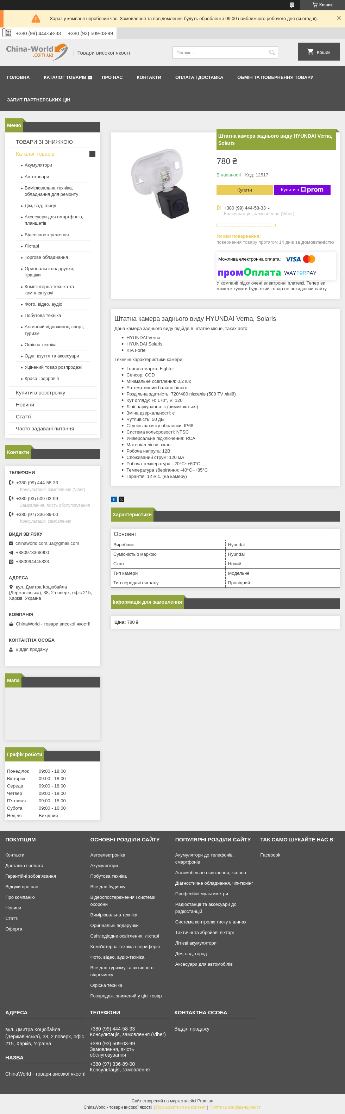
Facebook (270, 855)
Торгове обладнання (46, 257)
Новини (25, 404)
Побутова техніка (43, 315)
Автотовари (37, 176)
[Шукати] (272, 52)
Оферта (13, 929)
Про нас (112, 77)
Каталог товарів (65, 77)
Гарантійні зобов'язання (30, 876)
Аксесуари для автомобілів (204, 964)
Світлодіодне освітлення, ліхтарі (124, 936)
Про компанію (20, 897)
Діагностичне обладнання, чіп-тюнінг (214, 883)
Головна (18, 77)
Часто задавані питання (45, 428)
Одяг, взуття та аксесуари (52, 356)
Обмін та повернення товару (275, 77)
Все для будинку (107, 886)
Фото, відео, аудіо (43, 304)
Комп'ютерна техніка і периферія (125, 946)
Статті (23, 416)
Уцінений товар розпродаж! (53, 367)
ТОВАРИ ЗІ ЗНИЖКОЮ (44, 142)
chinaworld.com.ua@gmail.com (47, 543)
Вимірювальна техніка (113, 914)
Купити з (302, 190)
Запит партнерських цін (38, 99)
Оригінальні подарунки (114, 925)
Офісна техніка (41, 344)
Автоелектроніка (107, 855)
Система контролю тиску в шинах (210, 922)
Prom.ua (205, 1101)
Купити (244, 190)
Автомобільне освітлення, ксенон (210, 872)
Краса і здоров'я (42, 378)
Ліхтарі (32, 246)
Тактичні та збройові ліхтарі (204, 932)
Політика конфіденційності (235, 1107)
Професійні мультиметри (201, 893)
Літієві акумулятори (196, 943)
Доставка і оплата (24, 865)
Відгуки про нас (21, 886)
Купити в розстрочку (40, 393)
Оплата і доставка (199, 77)
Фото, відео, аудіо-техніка (117, 957)
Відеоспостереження (47, 234)
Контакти (149, 77)
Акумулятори (38, 165)
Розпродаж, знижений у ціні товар (126, 995)
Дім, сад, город (40, 205)
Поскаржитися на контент (181, 1107)
